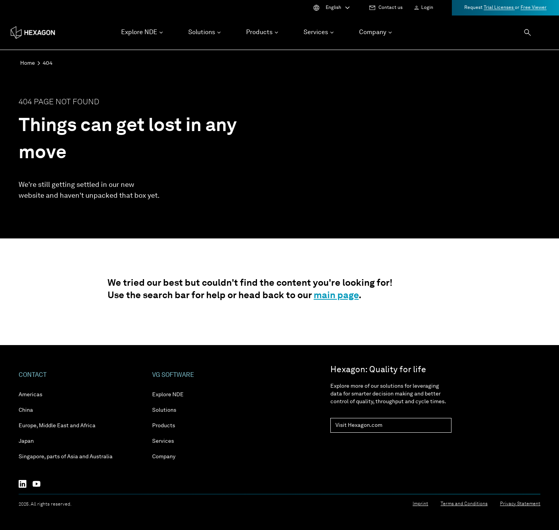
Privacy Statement (520, 504)
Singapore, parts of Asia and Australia (66, 456)
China (26, 410)
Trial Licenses (499, 7)
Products (163, 425)
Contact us (390, 7)
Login (427, 7)
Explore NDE (168, 394)
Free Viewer (534, 7)
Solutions (164, 410)
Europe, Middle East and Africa (57, 425)
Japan (26, 441)
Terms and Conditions (464, 504)
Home (27, 63)
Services (163, 441)
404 (47, 63)
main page (336, 295)
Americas (30, 394)
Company (163, 456)
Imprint (420, 504)
